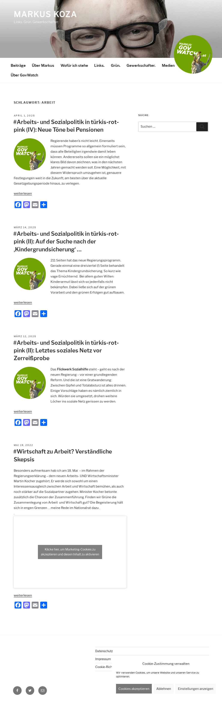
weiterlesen (23, 193)
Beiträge (18, 65)
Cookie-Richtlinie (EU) (110, 667)
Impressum (103, 659)
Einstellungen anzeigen (195, 689)
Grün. (115, 65)
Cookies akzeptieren (133, 689)
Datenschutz (104, 651)
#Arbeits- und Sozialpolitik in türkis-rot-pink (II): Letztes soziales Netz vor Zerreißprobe (66, 350)
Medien (168, 65)
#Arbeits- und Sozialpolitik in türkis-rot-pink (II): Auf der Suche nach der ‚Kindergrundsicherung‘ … (66, 241)
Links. (99, 65)
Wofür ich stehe (74, 65)
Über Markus (43, 65)
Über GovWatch (24, 75)
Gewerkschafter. (141, 65)
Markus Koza (45, 14)
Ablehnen (163, 689)
